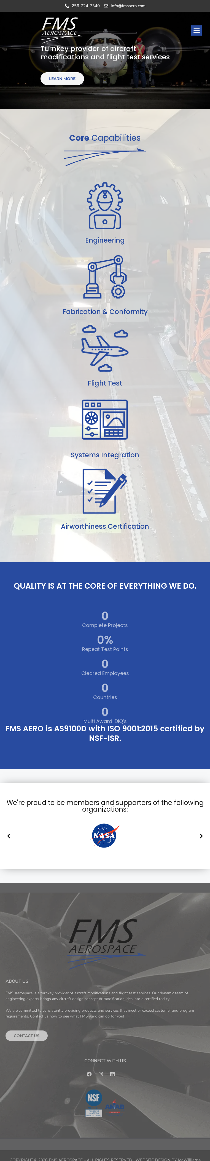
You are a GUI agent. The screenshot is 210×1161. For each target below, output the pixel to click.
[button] (196, 30)
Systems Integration (105, 454)
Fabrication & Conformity (105, 311)
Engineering (105, 240)
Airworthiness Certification (105, 526)
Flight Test (105, 383)
